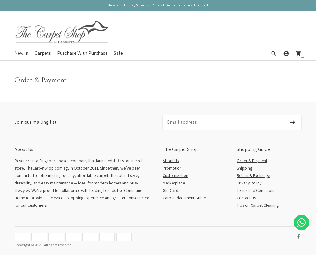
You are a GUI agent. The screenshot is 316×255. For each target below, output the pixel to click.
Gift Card (170, 190)
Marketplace (174, 183)
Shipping (244, 168)
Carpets (43, 53)
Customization (175, 175)
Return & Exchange (253, 175)
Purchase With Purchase (82, 53)
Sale (118, 53)
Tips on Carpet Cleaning (258, 205)
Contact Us (246, 198)
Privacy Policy (249, 183)
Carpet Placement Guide (184, 198)
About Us (171, 160)
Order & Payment (252, 160)
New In (21, 53)
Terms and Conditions (256, 190)
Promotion (172, 168)
